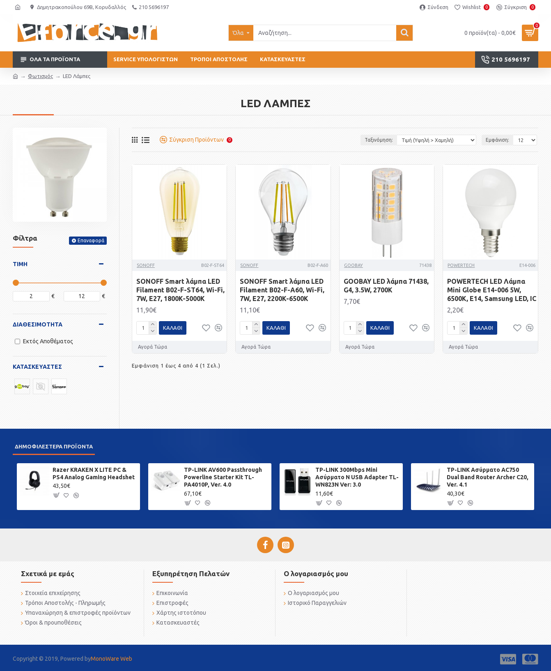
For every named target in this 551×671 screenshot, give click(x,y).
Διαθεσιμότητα (37, 324)
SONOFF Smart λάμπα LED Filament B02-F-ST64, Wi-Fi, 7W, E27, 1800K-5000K (180, 290)
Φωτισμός (40, 76)
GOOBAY (353, 265)
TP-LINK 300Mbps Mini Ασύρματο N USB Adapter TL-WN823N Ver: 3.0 (357, 477)
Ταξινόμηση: (379, 139)
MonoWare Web (111, 658)
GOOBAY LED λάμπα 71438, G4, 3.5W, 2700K (386, 286)
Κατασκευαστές (37, 366)
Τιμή (20, 264)
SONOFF (146, 265)
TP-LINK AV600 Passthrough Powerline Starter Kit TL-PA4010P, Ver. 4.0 (223, 477)
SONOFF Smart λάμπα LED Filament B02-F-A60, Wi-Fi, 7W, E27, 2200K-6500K (282, 290)
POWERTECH (461, 265)
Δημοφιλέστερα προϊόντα (54, 446)
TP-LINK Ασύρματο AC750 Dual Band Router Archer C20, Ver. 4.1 (487, 477)
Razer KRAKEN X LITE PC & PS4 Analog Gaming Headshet (94, 473)
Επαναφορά (91, 240)
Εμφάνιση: (496, 139)
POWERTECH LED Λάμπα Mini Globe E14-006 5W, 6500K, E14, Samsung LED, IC (491, 290)
